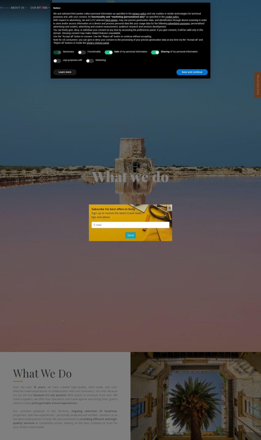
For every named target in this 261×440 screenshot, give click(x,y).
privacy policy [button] (139, 13)
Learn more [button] (65, 72)
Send (131, 235)
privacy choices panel (98, 43)
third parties (111, 20)
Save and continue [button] (192, 72)
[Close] (169, 207)
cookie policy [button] (172, 16)
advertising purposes (179, 23)
